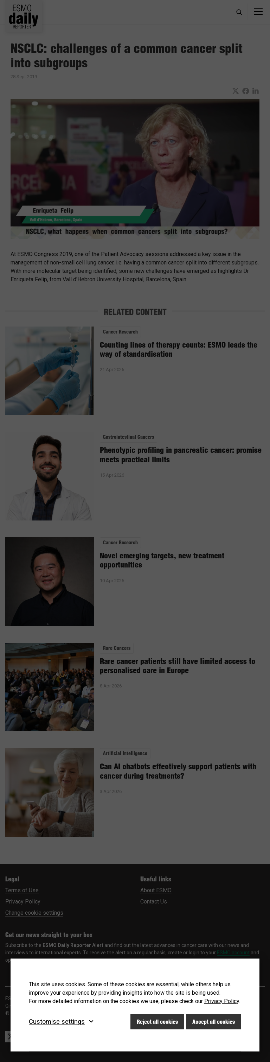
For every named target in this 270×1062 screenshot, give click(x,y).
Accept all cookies (213, 1021)
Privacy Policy (221, 1001)
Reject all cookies (157, 1021)
